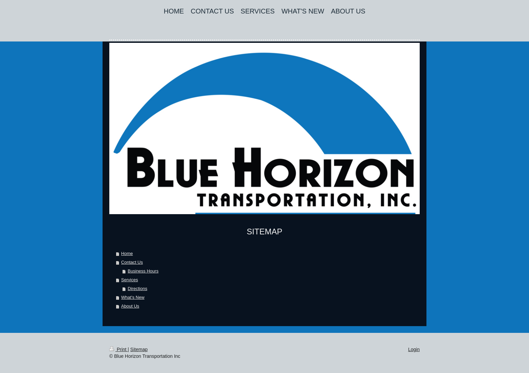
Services (129, 279)
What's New (132, 297)
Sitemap (138, 349)
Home (127, 253)
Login (414, 349)
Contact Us (132, 262)
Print (118, 349)
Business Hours (143, 271)
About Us (130, 306)
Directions (137, 288)
